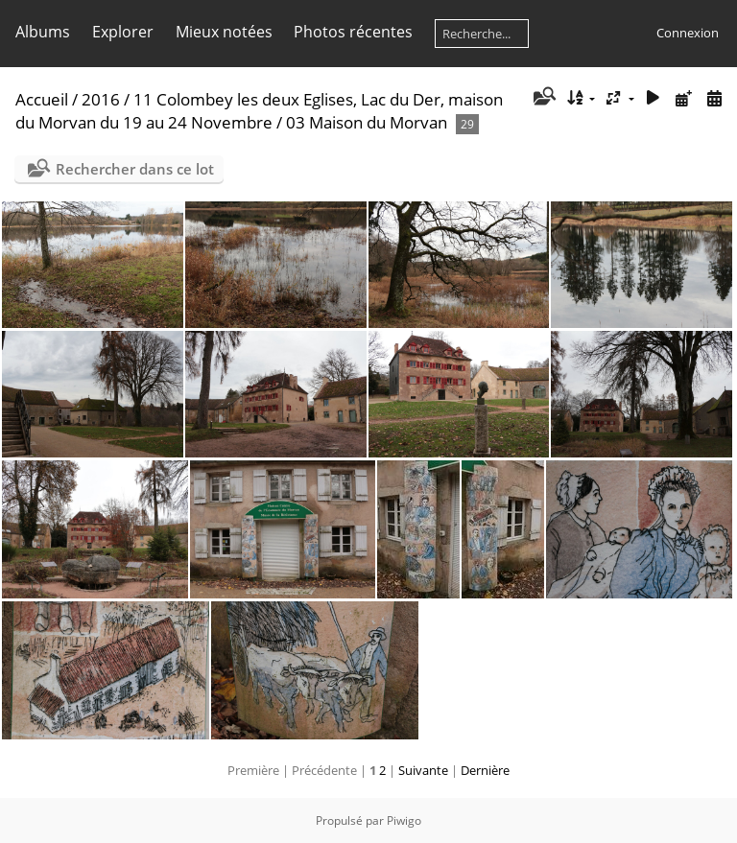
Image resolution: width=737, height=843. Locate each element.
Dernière (485, 770)
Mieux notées (224, 31)
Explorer (123, 31)
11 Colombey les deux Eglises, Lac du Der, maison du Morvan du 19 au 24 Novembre (259, 110)
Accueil (41, 99)
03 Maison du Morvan (366, 122)
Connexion (687, 32)
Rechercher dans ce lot (135, 168)
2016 (101, 99)
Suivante (423, 770)
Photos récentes (353, 31)
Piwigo (404, 820)
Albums (42, 31)
